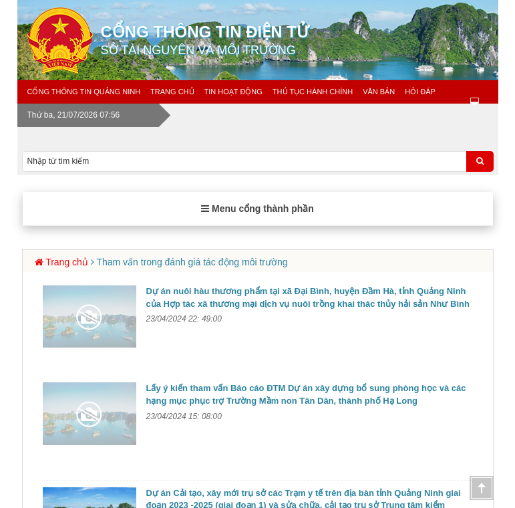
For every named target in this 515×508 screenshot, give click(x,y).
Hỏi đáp (420, 92)
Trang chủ (172, 92)
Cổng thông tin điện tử (304, 40)
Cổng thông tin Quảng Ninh (84, 92)
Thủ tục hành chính (313, 92)
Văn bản (379, 92)
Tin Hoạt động (233, 92)
